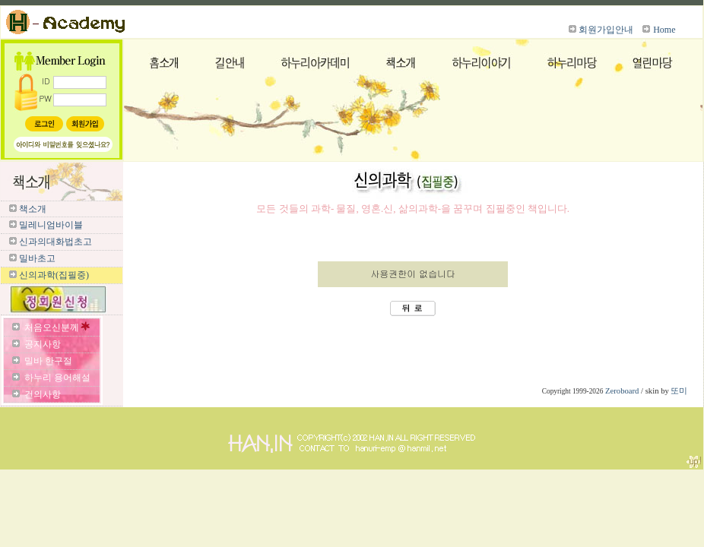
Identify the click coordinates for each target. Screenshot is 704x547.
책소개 (32, 209)
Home (664, 29)
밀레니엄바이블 (51, 225)
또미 (679, 391)
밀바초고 (37, 258)
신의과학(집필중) (54, 275)
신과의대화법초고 (55, 241)
